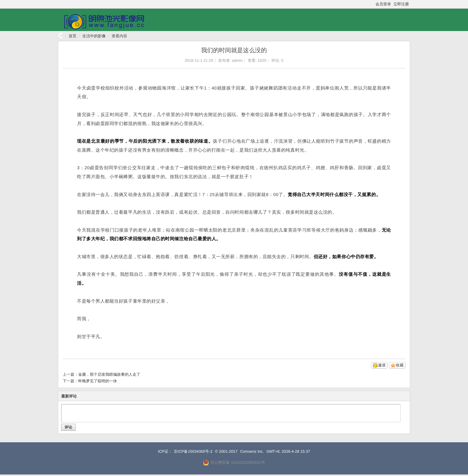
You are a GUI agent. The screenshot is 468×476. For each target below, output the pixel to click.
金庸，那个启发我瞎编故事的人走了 (109, 374)
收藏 (400, 365)
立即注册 (401, 4)
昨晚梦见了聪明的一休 (97, 381)
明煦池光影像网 (60, 36)
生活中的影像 (94, 36)
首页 (72, 36)
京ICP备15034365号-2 (193, 451)
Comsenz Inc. (252, 451)
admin (237, 60)
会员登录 (383, 4)
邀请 (382, 365)
